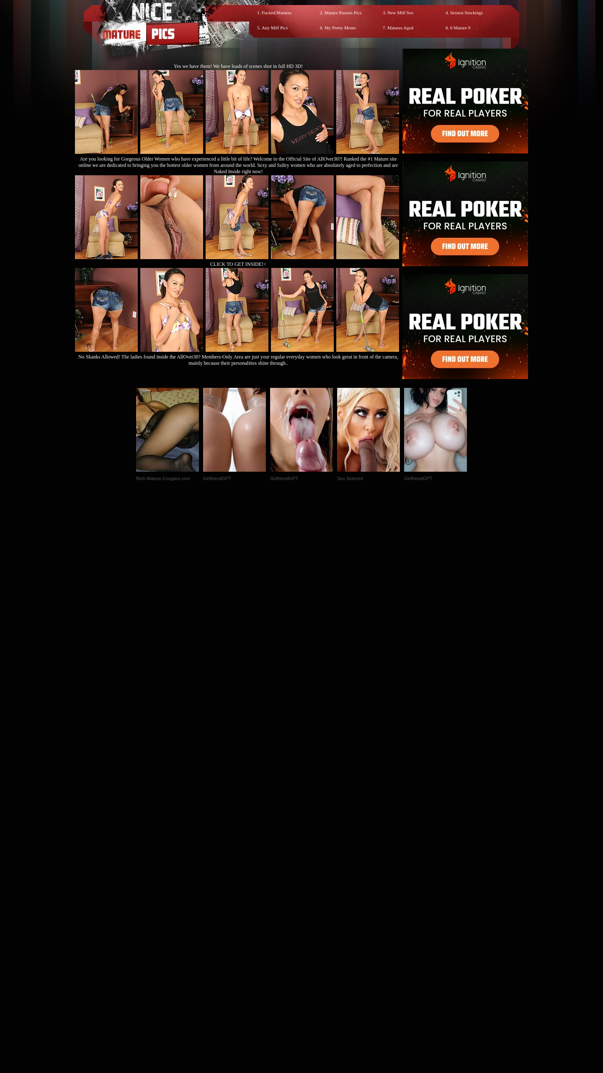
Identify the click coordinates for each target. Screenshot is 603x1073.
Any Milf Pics (275, 27)
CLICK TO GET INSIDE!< (238, 264)
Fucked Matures (276, 12)
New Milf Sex (400, 12)
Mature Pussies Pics (343, 12)
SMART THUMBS (316, 897)
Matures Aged (400, 27)
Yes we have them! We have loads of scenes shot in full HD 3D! (238, 66)
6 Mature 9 (460, 27)
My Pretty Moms (340, 27)
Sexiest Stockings (466, 12)
